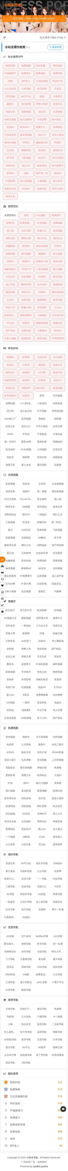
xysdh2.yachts (40, 1166)
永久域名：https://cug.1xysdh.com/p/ (34, 18)
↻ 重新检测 (55, 47)
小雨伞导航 (13, 5)
